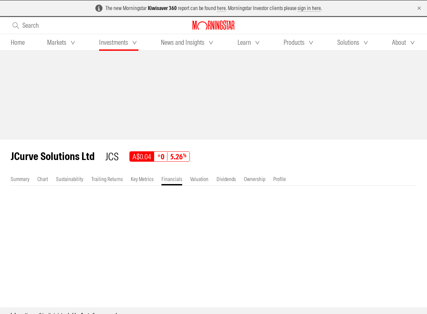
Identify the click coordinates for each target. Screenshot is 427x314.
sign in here (309, 8)
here (221, 8)
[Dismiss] (419, 8)
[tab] (18, 42)
